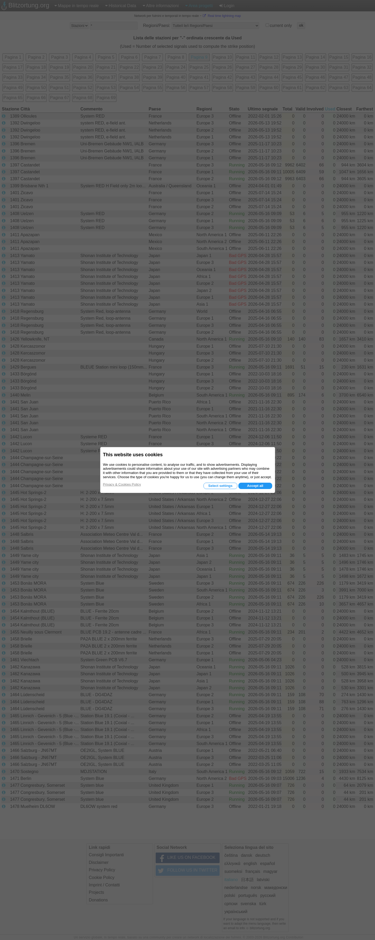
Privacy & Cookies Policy (122, 484)
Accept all (255, 486)
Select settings (220, 486)
